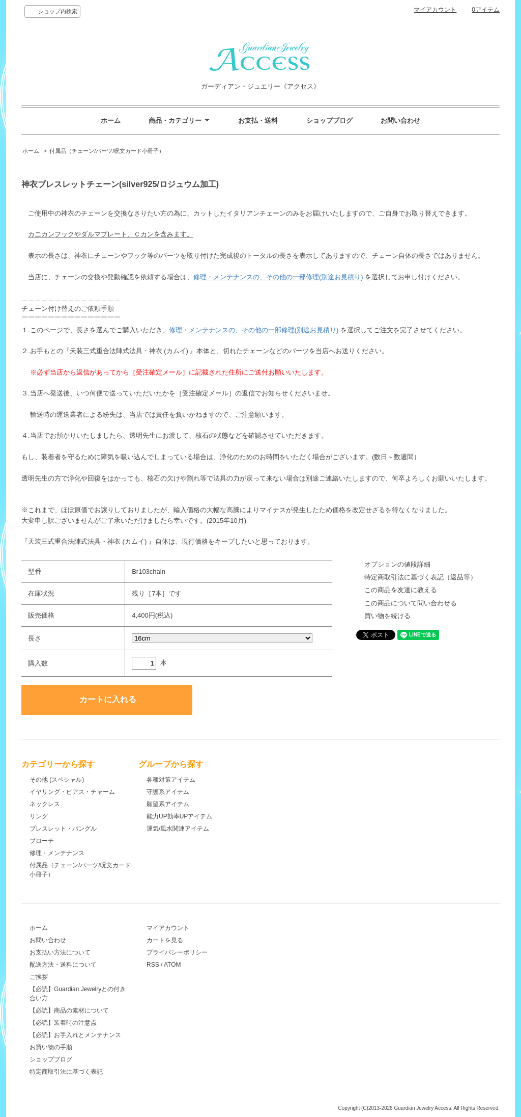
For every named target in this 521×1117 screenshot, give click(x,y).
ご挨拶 (39, 976)
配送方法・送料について (63, 964)
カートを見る (165, 940)
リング (39, 816)
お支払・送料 (258, 120)
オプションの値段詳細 (397, 564)
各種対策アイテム (171, 779)
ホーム (111, 120)
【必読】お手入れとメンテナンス (75, 1035)
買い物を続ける (387, 616)
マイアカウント (435, 9)
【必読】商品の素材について (69, 1010)
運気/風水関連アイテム (178, 828)
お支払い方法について (60, 952)
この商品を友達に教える (400, 590)
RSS (153, 964)
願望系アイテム (168, 804)
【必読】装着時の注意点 (63, 1022)
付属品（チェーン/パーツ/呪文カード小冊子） (106, 151)
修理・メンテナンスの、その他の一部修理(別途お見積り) (278, 277)
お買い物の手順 (51, 1047)
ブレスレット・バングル (63, 828)
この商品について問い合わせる (410, 603)
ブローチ (42, 840)
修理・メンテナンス (57, 853)
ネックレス (45, 804)
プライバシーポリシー (177, 952)
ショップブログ (329, 120)
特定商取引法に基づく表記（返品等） (420, 577)
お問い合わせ (400, 120)
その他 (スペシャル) (57, 779)
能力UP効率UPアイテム (179, 816)
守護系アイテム (168, 791)
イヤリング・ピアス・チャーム (72, 791)
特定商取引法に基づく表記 (66, 1071)
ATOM (172, 964)
